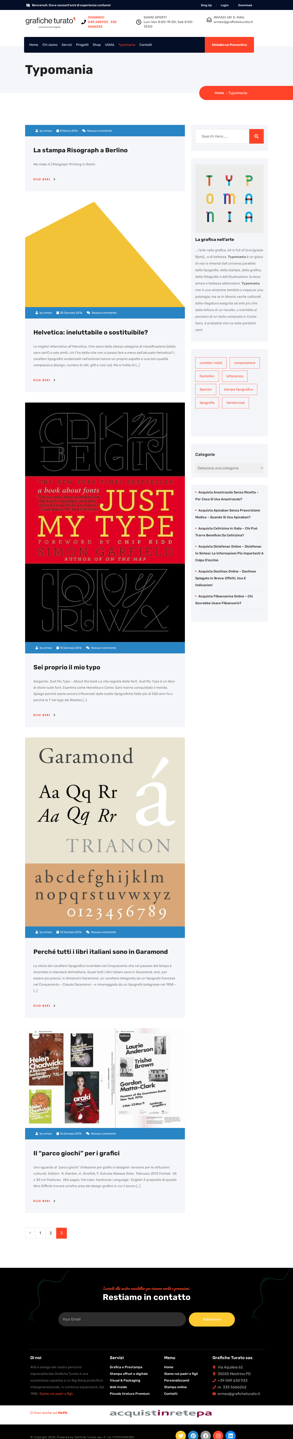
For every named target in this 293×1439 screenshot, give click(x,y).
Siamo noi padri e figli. (56, 1393)
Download (245, 5)
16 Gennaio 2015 (69, 1133)
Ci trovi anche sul (48, 1413)
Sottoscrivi (212, 1319)
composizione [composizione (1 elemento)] (244, 363)
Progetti (82, 45)
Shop (97, 45)
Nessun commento (97, 131)
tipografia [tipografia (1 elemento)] (207, 403)
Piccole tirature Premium (130, 1393)
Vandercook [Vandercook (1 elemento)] (235, 403)
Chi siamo (49, 45)
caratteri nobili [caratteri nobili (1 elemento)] (211, 363)
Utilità (109, 45)
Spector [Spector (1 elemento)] (206, 389)
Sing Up (206, 5)
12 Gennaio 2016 (69, 932)
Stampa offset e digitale (129, 1374)
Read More (42, 179)
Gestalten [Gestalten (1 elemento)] (207, 376)
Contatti (145, 45)
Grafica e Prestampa (126, 1367)
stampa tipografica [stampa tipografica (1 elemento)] (238, 389)
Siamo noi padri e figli (181, 1374)
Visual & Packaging (125, 1380)
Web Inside (118, 1387)
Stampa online (175, 1387)
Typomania (126, 45)
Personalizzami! (176, 1380)
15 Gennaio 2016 (69, 647)
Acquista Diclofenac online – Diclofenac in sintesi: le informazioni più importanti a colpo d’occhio (229, 553)
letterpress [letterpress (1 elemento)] (234, 376)
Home (33, 45)
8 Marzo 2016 (67, 131)
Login (225, 5)
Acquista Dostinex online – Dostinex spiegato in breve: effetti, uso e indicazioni (225, 578)
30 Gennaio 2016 (69, 313)
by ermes (43, 131)
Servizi (67, 45)
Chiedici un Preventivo (229, 45)
